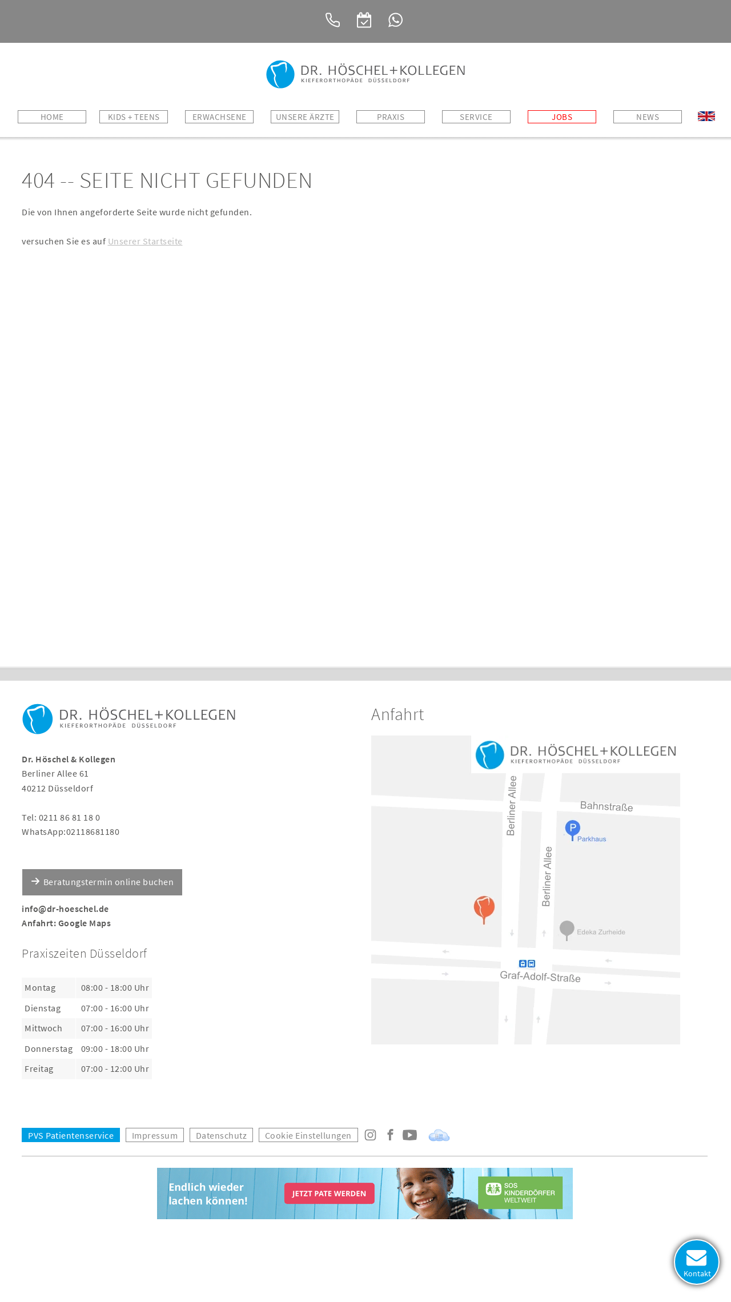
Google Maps (84, 923)
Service (476, 116)
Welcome (706, 117)
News (647, 116)
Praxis (390, 116)
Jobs (562, 116)
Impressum (155, 1135)
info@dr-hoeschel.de (65, 908)
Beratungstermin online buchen (108, 881)
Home (52, 116)
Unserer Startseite (145, 241)
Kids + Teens (134, 116)
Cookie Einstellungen (308, 1135)
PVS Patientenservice (71, 1135)
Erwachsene (219, 116)
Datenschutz (221, 1135)
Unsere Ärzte (305, 116)
